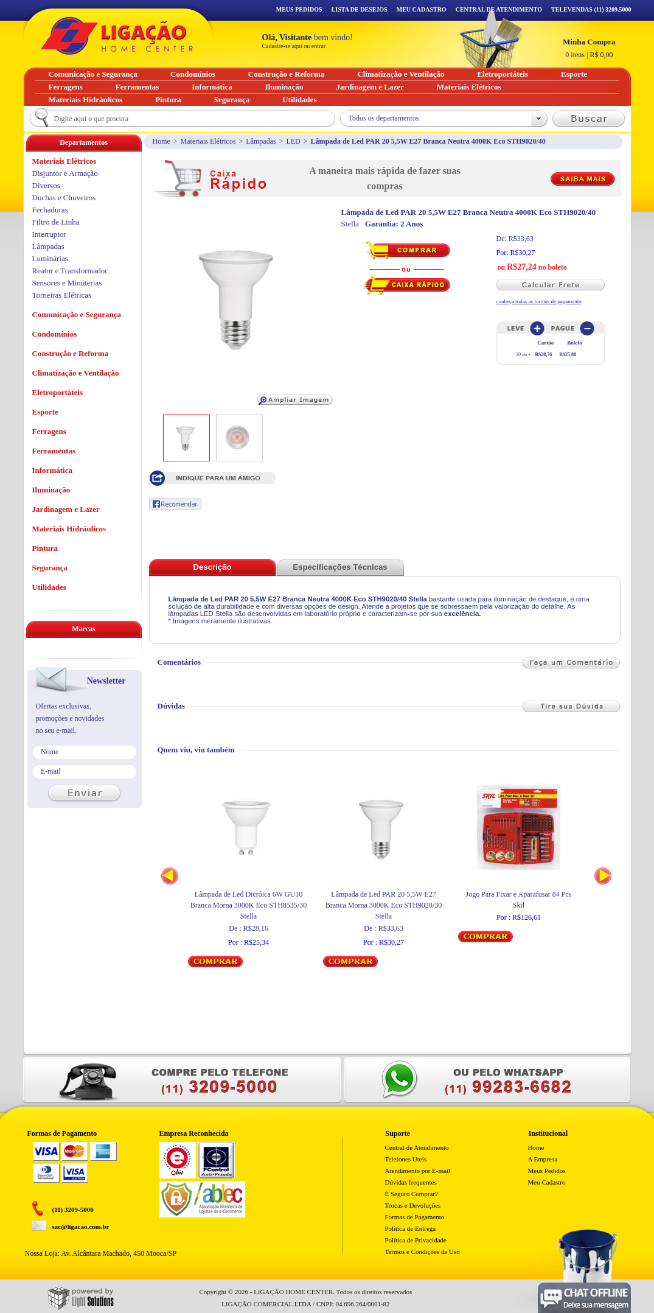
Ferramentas (53, 450)
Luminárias (50, 258)
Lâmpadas (261, 141)
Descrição (212, 567)
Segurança (50, 567)
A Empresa (543, 1159)
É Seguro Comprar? (411, 1193)
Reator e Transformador (70, 270)
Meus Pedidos (299, 9)
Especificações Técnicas (340, 567)
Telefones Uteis (406, 1159)
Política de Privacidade (416, 1240)
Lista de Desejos (360, 9)
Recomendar (175, 504)
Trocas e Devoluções (413, 1205)
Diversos (46, 185)
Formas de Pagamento (415, 1216)
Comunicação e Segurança (77, 314)
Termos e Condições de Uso (422, 1251)
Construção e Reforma (70, 353)
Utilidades (49, 587)
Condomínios (54, 333)
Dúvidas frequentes (411, 1182)
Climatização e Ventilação (75, 372)
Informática (52, 470)
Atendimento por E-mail (418, 1170)
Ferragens (49, 431)
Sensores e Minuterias (67, 282)
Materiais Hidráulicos (69, 528)
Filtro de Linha (56, 221)
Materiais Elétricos (208, 141)
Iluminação (51, 489)
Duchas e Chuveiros (64, 197)
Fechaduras (50, 209)
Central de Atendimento (417, 1147)
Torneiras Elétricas (62, 294)
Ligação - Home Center (117, 35)
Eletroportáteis (57, 392)
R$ (589, 48)
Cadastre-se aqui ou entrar (294, 46)
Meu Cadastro (422, 9)
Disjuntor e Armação (65, 173)
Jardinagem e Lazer (66, 509)
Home (161, 141)
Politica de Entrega (410, 1228)
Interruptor (49, 234)
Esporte (45, 411)
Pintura (45, 548)
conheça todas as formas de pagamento (539, 301)
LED (293, 141)
